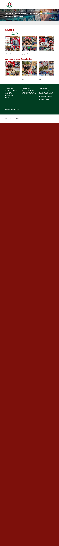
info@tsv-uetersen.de (10, 97)
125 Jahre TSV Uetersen (18, 23)
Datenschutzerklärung (15, 109)
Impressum (7, 109)
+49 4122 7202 (9, 95)
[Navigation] (51, 4)
